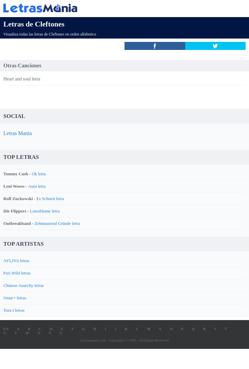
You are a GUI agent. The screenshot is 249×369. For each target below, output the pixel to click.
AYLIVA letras (16, 260)
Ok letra (39, 173)
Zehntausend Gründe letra (57, 223)
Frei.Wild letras (17, 272)
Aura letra (37, 186)
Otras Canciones (22, 65)
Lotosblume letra (44, 210)
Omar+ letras (14, 297)
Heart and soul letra (21, 78)
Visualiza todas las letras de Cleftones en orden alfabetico (49, 34)
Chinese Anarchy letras (23, 285)
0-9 (5, 329)
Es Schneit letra (50, 198)
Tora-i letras (13, 310)
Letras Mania (17, 133)
